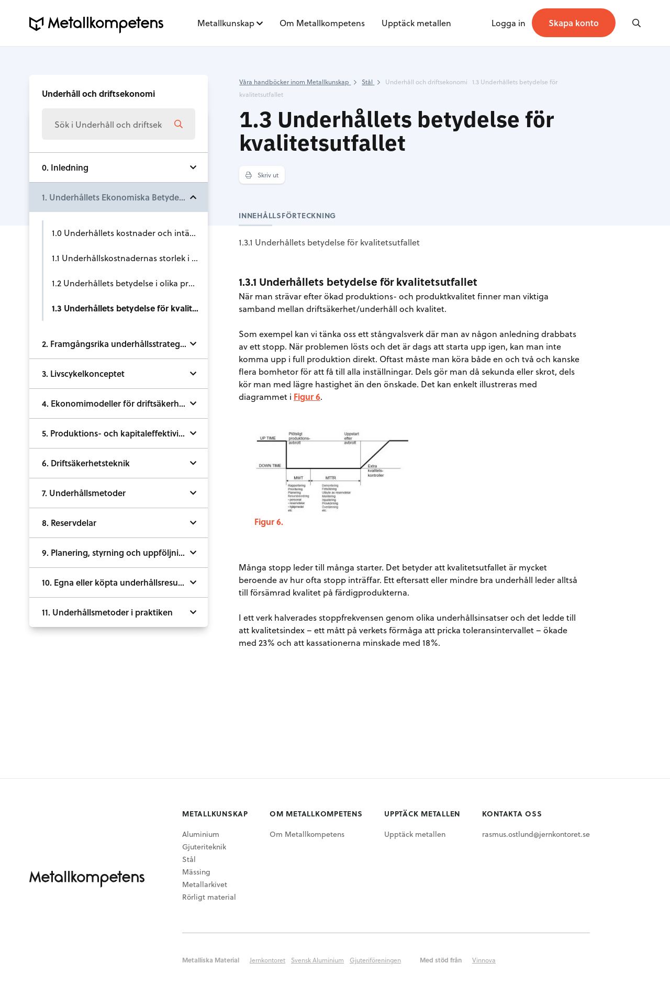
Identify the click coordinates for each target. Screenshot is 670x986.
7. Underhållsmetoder (84, 493)
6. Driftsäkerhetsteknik (86, 463)
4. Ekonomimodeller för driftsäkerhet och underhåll (125, 403)
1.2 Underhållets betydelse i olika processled (130, 283)
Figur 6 (307, 396)
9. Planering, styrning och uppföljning (115, 552)
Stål (189, 859)
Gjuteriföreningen (375, 960)
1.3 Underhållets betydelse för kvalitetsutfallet (130, 308)
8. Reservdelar (69, 523)
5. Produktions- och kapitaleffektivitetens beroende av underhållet (125, 433)
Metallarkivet (204, 884)
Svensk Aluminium (317, 960)
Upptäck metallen (416, 23)
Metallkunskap (225, 23)
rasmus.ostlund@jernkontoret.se (536, 833)
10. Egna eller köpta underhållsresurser (117, 582)
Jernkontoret (267, 960)
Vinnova (484, 960)
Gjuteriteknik (204, 846)
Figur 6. (268, 522)
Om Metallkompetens (322, 23)
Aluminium (200, 833)
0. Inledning (65, 167)
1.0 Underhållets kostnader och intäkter (128, 233)
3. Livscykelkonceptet (83, 373)
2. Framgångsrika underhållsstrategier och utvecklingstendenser (125, 344)
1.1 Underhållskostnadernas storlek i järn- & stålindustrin (130, 258)
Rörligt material (209, 896)
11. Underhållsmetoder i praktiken (107, 612)
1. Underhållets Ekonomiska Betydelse (115, 197)
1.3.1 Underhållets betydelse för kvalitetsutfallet (329, 242)
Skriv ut (261, 175)
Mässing (196, 871)
